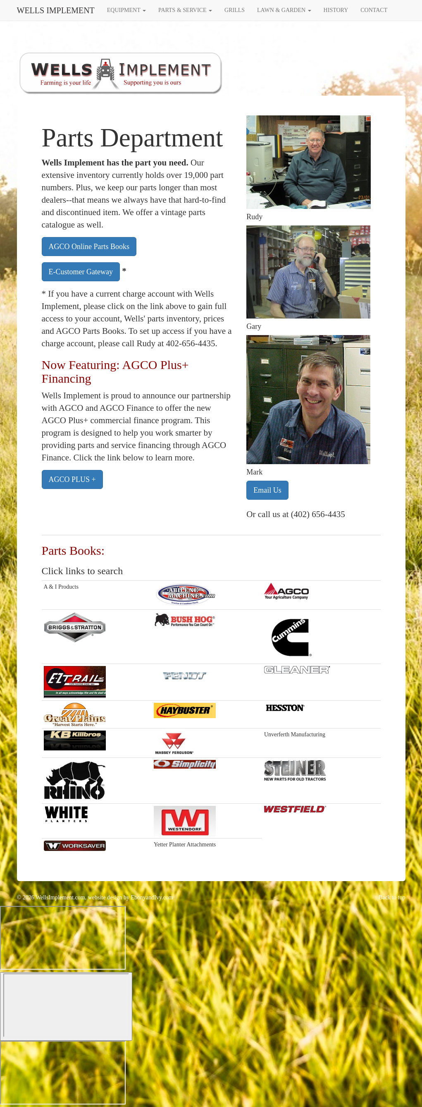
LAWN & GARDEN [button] (284, 10)
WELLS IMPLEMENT (56, 10)
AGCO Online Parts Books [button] (89, 246)
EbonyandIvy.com (152, 897)
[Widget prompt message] (63, 938)
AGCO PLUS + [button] (72, 479)
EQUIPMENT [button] (126, 10)
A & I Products (61, 587)
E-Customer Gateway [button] (81, 272)
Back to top (392, 897)
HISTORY (336, 10)
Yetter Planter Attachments (185, 844)
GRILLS (234, 10)
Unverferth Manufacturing (294, 734)
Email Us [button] (267, 490)
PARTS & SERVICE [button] (185, 10)
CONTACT (373, 10)
